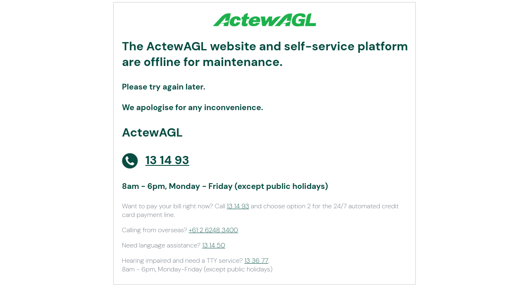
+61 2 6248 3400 (213, 230)
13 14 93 (238, 206)
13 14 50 (213, 245)
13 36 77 (256, 260)
